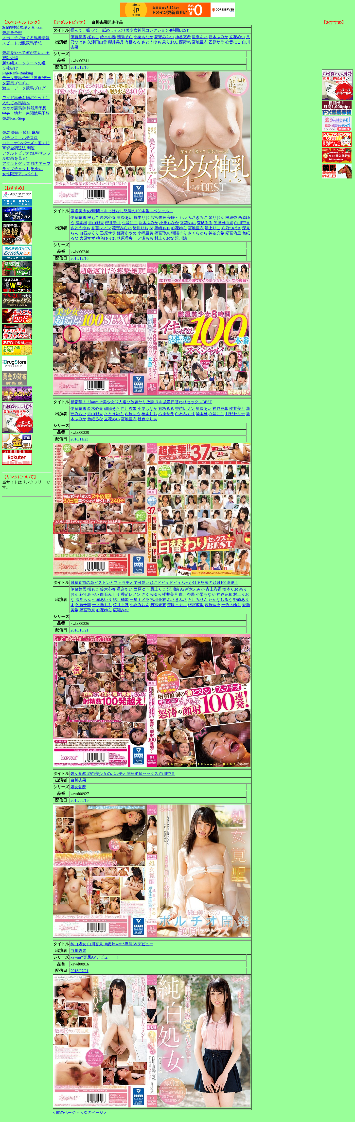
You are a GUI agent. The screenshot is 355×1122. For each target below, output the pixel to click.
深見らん (83, 599)
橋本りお (141, 217)
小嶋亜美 (145, 233)
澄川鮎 (181, 238)
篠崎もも (162, 228)
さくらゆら (198, 233)
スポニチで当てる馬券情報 (26, 38)
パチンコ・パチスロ (20, 138)
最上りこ (212, 228)
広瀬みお (121, 610)
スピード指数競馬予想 (22, 43)
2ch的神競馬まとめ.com (22, 27)
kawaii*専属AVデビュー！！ (95, 957)
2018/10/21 (80, 630)
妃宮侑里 (233, 233)
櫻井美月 (116, 42)
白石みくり (89, 233)
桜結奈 (231, 217)
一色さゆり (231, 605)
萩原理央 (125, 238)
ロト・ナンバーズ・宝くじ (26, 143)
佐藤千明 (83, 605)
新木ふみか (218, 37)
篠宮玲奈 (162, 233)
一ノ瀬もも (143, 238)
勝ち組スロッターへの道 (24, 63)
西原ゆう (133, 414)
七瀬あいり (102, 599)
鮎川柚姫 (121, 599)
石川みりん (198, 599)
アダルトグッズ (16, 163)
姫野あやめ (127, 233)
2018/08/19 (80, 800)
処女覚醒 (78, 787)
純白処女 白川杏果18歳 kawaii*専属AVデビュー (112, 944)
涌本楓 (81, 223)
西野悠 (185, 42)
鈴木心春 (108, 37)
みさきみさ (198, 217)
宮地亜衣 (200, 42)
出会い (37, 169)
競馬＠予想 (12, 33)
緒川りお (140, 228)
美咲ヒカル (177, 217)
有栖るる (133, 42)
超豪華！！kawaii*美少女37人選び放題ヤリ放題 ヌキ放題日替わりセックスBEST (141, 402)
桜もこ (93, 37)
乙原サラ (216, 42)
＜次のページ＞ (93, 1112)
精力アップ (41, 163)
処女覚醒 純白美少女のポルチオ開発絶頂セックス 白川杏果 (123, 773)
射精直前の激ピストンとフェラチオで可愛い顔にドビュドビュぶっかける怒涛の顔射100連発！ (154, 582)
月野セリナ (235, 414)
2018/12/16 (80, 67)
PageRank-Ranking (17, 73)
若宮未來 (158, 217)
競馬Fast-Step (13, 118)
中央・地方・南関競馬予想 (26, 113)
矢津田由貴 (97, 42)
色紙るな (95, 419)
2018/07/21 (80, 971)
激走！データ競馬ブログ (24, 88)
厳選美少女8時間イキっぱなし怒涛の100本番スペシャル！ (122, 211)
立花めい (237, 37)
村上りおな (164, 238)
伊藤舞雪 (78, 37)
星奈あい (200, 37)
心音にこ (233, 42)
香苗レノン (101, 228)
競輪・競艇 (21, 132)
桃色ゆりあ (106, 238)
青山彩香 (96, 223)
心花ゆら (179, 228)
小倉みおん (139, 605)
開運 (31, 148)
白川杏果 (242, 223)
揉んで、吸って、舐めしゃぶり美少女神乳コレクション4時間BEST (130, 30)
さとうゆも (151, 42)
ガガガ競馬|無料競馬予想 (24, 108)
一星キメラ (139, 599)
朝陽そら (125, 37)
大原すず (87, 238)
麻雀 (36, 132)
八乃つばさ (231, 228)
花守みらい (164, 37)
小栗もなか (143, 37)
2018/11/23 (79, 439)
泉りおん (170, 42)
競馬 (6, 132)
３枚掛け (10, 68)
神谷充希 (183, 37)
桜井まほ (121, 605)
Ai (151, 228)
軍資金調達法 (14, 148)
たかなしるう (220, 599)
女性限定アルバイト (20, 174)
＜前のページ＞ (66, 1112)
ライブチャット (16, 169)
